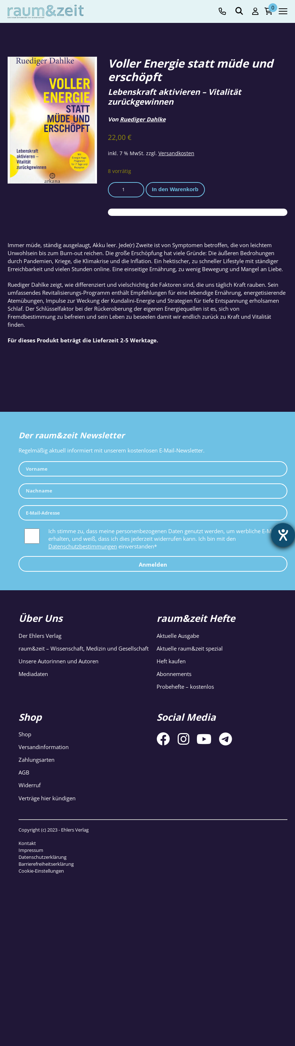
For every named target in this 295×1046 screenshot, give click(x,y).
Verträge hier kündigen (47, 798)
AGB (24, 772)
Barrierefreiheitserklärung (46, 864)
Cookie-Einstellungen (41, 871)
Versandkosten (176, 153)
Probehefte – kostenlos (185, 686)
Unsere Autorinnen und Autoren (58, 661)
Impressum (31, 850)
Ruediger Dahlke (143, 119)
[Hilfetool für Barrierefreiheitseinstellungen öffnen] (283, 535)
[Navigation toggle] (283, 11)
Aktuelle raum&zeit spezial (190, 648)
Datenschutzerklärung (42, 857)
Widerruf (30, 785)
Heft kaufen (171, 661)
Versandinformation (44, 747)
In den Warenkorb (175, 189)
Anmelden (153, 564)
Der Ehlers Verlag (40, 635)
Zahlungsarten (36, 759)
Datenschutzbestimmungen (82, 546)
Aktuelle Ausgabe (178, 635)
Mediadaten (33, 673)
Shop (25, 734)
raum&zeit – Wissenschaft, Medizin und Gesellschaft (84, 648)
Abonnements (174, 673)
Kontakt (27, 843)
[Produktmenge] (126, 189)
